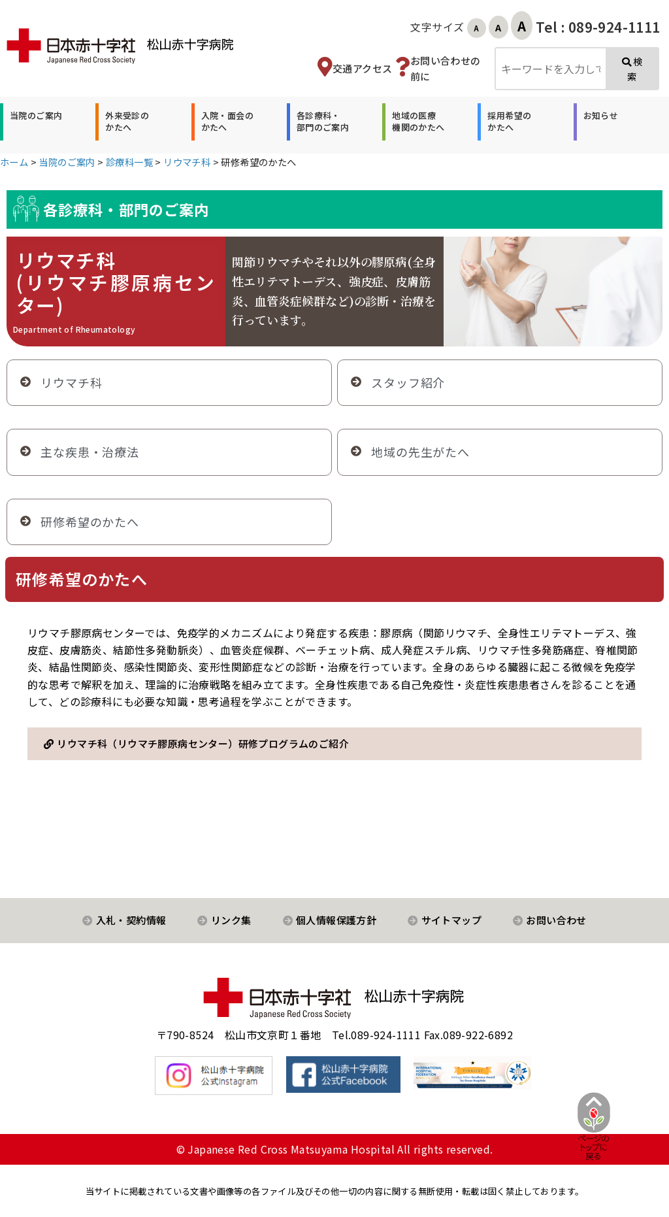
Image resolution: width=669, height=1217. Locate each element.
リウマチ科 (72, 382)
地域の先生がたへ (420, 451)
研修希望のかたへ (90, 521)
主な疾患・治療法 (90, 451)
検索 (632, 69)
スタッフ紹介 (408, 382)
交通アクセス (362, 68)
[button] (34, 121)
